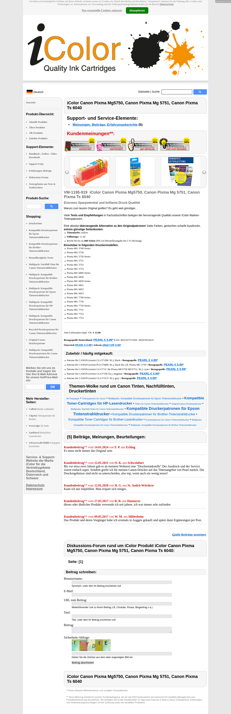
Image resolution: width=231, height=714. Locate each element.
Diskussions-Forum (38, 177)
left (67, 172)
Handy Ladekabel (41, 409)
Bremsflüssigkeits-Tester (41, 257)
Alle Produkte (36, 133)
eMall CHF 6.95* (111, 345)
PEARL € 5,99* (103, 339)
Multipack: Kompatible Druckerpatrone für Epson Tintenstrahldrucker (42, 292)
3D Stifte (39, 425)
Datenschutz (167, 4)
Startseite (144, 91)
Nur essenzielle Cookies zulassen (102, 10)
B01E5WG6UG (146, 340)
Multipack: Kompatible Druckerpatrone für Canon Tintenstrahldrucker (42, 319)
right (204, 172)
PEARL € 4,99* (148, 360)
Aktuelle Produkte (38, 122)
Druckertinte (35, 223)
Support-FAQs (36, 164)
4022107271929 (128, 339)
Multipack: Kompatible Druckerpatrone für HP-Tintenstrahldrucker (41, 305)
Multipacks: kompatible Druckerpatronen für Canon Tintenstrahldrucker (43, 353)
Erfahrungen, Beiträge (40, 170)
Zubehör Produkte (38, 138)
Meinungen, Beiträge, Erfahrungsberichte (105, 125)
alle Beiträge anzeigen (190, 534)
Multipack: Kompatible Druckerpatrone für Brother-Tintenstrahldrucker (43, 278)
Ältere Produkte (37, 127)
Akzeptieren (137, 10)
